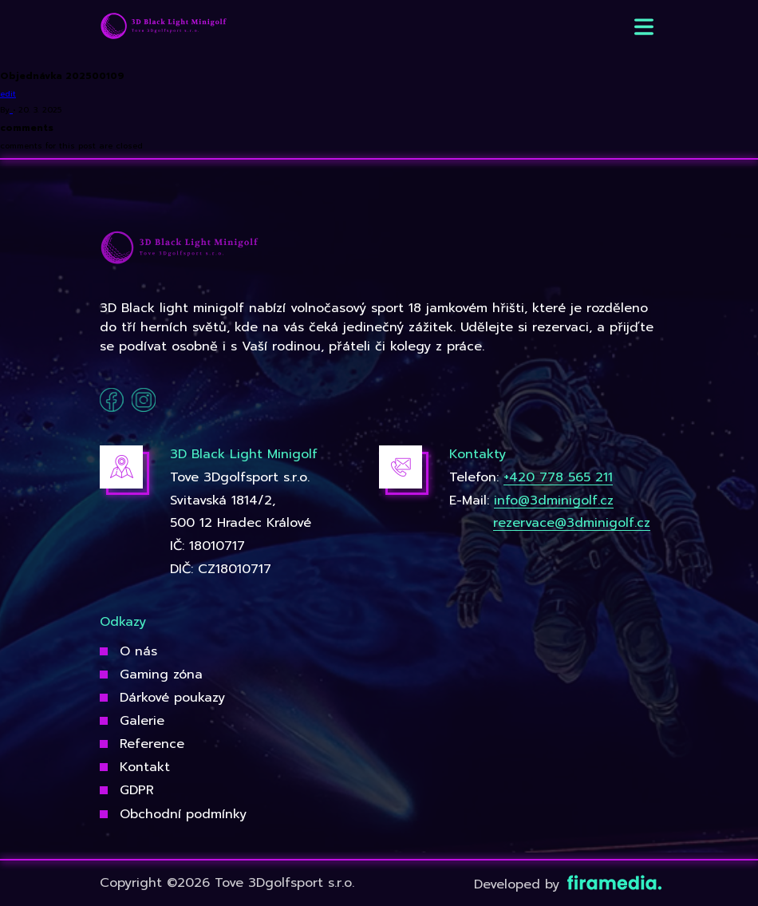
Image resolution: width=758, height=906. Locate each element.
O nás (138, 651)
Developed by (566, 884)
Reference (152, 744)
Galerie (142, 721)
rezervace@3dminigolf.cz (571, 522)
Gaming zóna (161, 674)
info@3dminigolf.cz (554, 500)
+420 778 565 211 (558, 477)
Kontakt (145, 767)
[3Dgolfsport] (163, 27)
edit (8, 94)
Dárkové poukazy (172, 697)
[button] (644, 27)
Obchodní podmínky (183, 814)
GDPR (137, 790)
